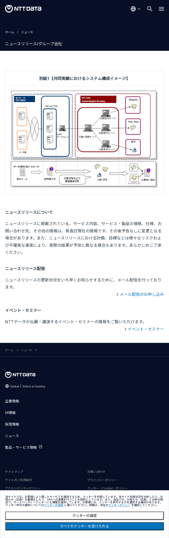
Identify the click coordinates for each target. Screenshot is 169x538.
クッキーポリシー (119, 505)
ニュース (27, 32)
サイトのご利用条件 (18, 480)
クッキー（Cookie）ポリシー (107, 488)
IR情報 (10, 412)
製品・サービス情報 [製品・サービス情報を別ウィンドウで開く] (21, 447)
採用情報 (12, 424)
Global (27, 386)
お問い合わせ (96, 472)
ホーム (9, 32)
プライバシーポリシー (102, 480)
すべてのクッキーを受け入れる (84, 526)
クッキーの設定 (84, 516)
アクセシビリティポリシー (23, 488)
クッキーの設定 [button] (53, 505)
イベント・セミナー (146, 329)
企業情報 (12, 401)
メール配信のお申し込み (142, 294)
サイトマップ (14, 472)
